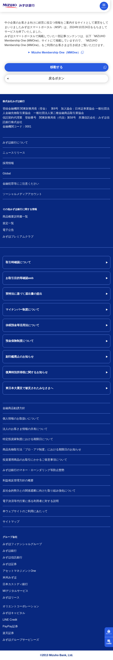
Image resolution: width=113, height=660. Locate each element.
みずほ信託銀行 (12, 557)
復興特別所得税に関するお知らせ (27, 372)
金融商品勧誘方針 (14, 408)
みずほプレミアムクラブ (18, 236)
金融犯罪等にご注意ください (21, 183)
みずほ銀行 (10, 550)
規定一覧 (8, 223)
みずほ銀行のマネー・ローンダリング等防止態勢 (33, 470)
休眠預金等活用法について (22, 325)
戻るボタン (56, 78)
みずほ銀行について (15, 142)
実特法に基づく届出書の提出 (24, 293)
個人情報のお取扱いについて (21, 418)
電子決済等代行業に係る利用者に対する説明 (31, 500)
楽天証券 (8, 633)
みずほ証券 (10, 564)
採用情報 (8, 163)
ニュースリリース (14, 152)
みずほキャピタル (14, 612)
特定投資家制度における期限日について (28, 439)
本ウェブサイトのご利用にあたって (25, 511)
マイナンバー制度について (22, 309)
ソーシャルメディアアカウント (22, 194)
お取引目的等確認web (19, 278)
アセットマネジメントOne (19, 570)
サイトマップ (11, 521)
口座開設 (109, 643)
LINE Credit (10, 619)
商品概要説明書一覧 (15, 216)
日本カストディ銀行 (15, 584)
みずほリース (11, 597)
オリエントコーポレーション (21, 606)
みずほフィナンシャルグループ (22, 544)
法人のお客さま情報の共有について (25, 428)
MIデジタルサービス (15, 590)
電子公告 (8, 229)
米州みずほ (10, 577)
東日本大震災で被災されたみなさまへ (29, 388)
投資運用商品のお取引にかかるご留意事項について (35, 459)
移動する (56, 67)
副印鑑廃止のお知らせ (20, 356)
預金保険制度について (20, 340)
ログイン (109, 634)
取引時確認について (18, 262)
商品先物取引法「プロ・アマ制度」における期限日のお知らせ (42, 449)
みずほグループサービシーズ (21, 639)
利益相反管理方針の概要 (18, 480)
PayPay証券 (10, 626)
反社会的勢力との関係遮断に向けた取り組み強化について (39, 490)
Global (7, 173)
